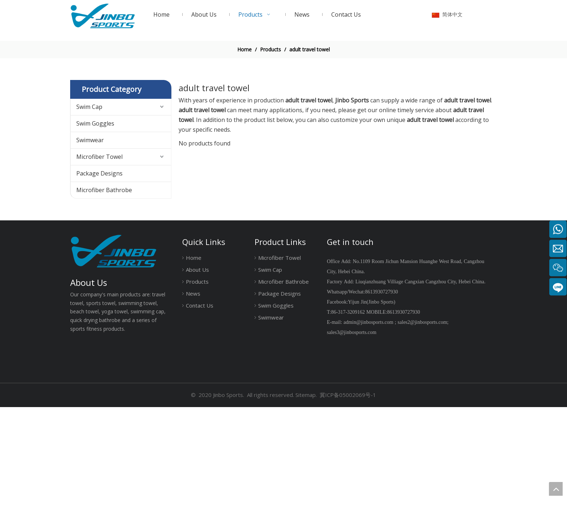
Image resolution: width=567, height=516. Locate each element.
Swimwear (90, 249)
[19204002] (283, 91)
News (193, 402)
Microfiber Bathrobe (104, 299)
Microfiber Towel (99, 266)
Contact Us (199, 414)
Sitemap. (306, 504)
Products (197, 390)
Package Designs (99, 282)
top (556, 489)
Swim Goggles (95, 232)
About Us (197, 378)
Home (193, 367)
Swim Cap (89, 216)
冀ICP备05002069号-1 (348, 504)
